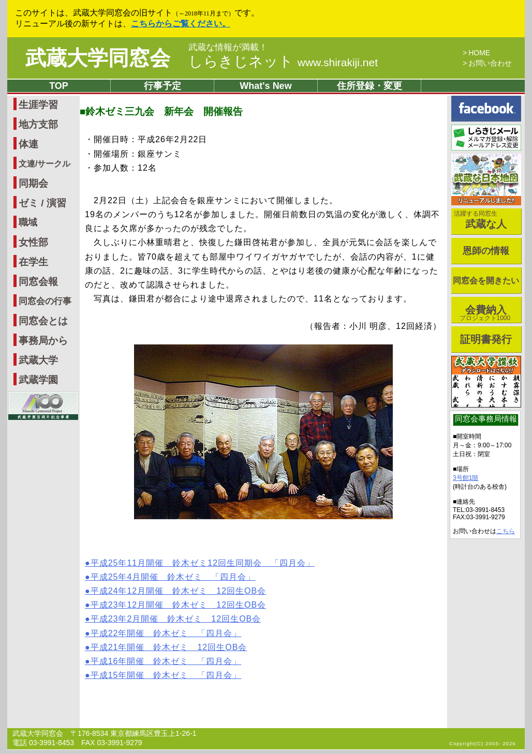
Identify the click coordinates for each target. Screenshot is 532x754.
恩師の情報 (486, 251)
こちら (505, 531)
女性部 (33, 242)
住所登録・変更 (369, 86)
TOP (58, 86)
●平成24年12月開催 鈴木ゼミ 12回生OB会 (175, 590)
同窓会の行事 (45, 301)
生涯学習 (38, 104)
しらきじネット (283, 61)
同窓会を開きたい (486, 280)
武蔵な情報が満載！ (228, 47)
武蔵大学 (38, 360)
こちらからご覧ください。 (180, 23)
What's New (265, 86)
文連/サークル (44, 163)
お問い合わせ (490, 63)
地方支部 (38, 124)
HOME (479, 53)
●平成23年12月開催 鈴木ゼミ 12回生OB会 (175, 604)
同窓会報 (38, 281)
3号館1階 (465, 477)
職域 (28, 222)
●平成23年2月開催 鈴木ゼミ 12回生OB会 (173, 618)
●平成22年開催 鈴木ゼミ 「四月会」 (163, 633)
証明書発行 (486, 339)
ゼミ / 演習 (42, 203)
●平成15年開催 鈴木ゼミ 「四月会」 (163, 675)
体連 (28, 144)
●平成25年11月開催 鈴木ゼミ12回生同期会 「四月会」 (200, 563)
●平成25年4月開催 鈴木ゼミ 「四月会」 (170, 576)
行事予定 (162, 86)
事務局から (43, 340)
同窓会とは (43, 320)
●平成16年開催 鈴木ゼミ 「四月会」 (163, 661)
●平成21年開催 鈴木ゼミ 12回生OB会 (166, 647)
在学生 (33, 262)
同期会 (33, 183)
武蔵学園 (38, 379)
